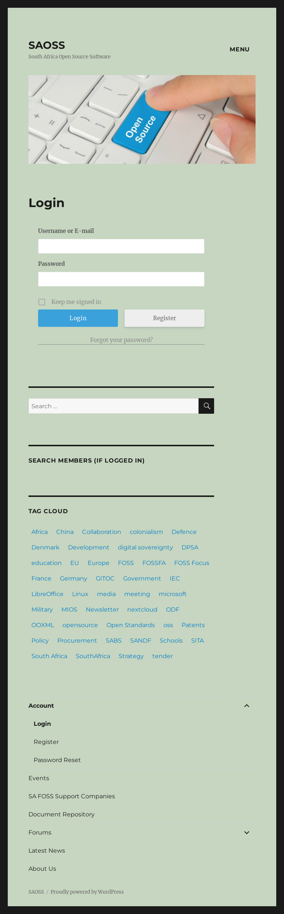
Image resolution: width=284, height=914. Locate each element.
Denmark (45, 547)
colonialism (146, 531)
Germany (73, 578)
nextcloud (142, 609)
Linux (80, 594)
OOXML (42, 625)
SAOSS (46, 45)
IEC (175, 578)
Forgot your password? (121, 339)
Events (38, 778)
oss (168, 625)
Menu (240, 49)
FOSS (126, 562)
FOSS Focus (191, 562)
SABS (114, 640)
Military (42, 609)
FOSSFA (154, 562)
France (41, 578)
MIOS (69, 609)
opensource (80, 625)
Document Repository (61, 814)
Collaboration (101, 531)
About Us (42, 868)
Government (142, 578)
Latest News (46, 850)
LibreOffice (47, 594)
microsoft (173, 594)
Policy (40, 640)
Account (41, 705)
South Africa (49, 656)
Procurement (77, 640)
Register (164, 318)
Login (42, 723)
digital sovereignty (145, 547)
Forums (39, 832)
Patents (193, 625)
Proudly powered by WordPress (87, 892)
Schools (171, 640)
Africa (39, 531)
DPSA (190, 547)
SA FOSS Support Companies (71, 796)
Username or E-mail (66, 230)
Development (88, 547)
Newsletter (102, 609)
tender (162, 656)
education (46, 562)
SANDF (140, 640)
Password (51, 263)
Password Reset (57, 760)
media (106, 594)
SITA (197, 640)
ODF (172, 609)
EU (74, 562)
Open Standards (130, 625)
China (65, 531)
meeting (137, 594)
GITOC (105, 578)
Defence (184, 531)
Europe (98, 562)
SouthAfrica (93, 656)
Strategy (131, 656)
